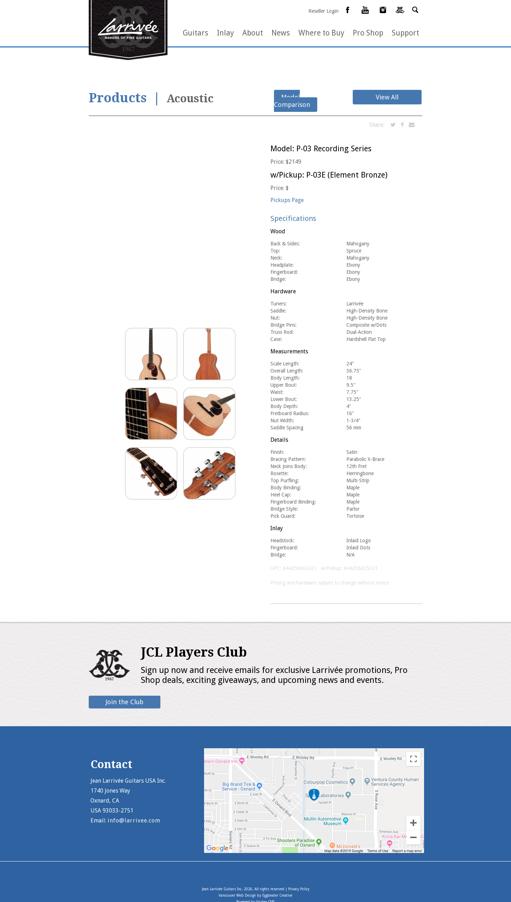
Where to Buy (321, 32)
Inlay (225, 32)
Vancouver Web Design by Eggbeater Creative (255, 895)
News (280, 32)
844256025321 (361, 568)
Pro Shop (368, 32)
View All (387, 97)
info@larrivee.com (134, 820)
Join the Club (124, 702)
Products (118, 97)
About (252, 32)
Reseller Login (323, 11)
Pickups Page (287, 200)
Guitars (195, 32)
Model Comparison (292, 100)
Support (405, 32)
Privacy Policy (298, 889)
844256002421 (300, 568)
